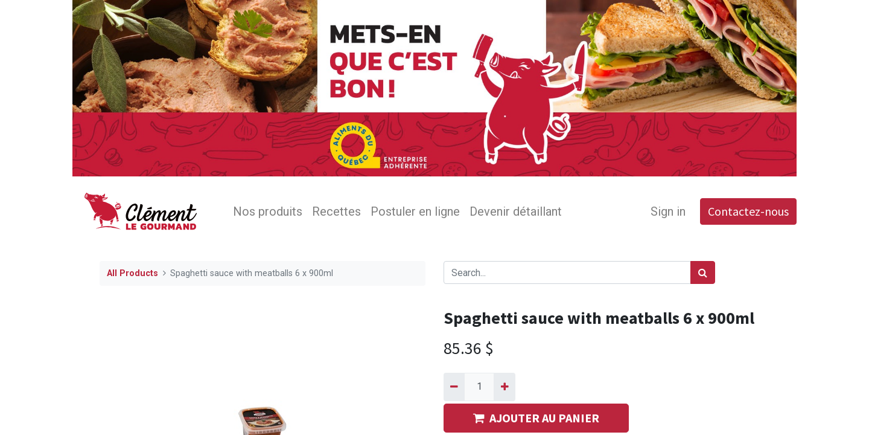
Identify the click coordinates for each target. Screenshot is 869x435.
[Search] (702, 272)
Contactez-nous (748, 211)
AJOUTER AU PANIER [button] (536, 417)
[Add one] (504, 387)
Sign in (668, 211)
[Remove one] (454, 387)
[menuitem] (267, 211)
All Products (132, 273)
